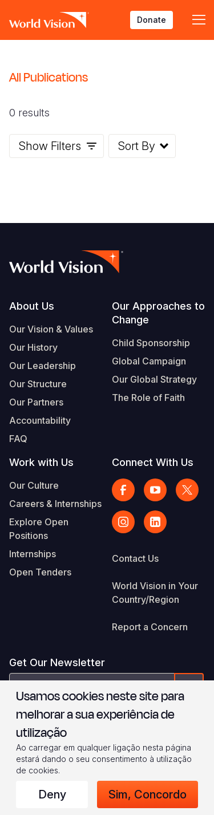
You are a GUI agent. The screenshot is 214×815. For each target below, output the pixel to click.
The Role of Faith (148, 397)
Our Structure (38, 384)
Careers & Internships (55, 503)
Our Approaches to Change (158, 313)
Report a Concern (150, 626)
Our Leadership (42, 365)
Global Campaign (149, 361)
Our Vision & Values (51, 329)
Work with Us (41, 462)
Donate (151, 20)
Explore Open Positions (38, 528)
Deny (52, 794)
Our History (33, 347)
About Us (31, 306)
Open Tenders (40, 572)
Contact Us (135, 558)
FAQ (18, 438)
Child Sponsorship (151, 342)
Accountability (40, 420)
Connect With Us (152, 462)
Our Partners (36, 402)
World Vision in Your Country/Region (155, 592)
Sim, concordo (147, 794)
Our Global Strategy (154, 379)
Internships (32, 553)
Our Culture (34, 485)
